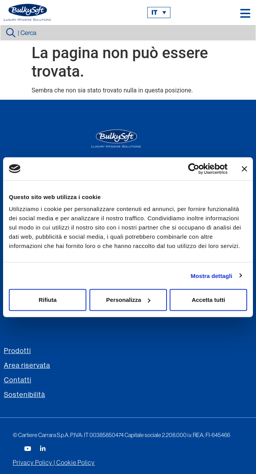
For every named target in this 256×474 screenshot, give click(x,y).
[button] (245, 14)
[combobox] (128, 33)
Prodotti (17, 350)
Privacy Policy (32, 462)
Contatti (17, 379)
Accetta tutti (208, 299)
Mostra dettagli (211, 275)
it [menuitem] (154, 12)
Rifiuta (48, 299)
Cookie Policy (75, 462)
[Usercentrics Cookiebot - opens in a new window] (193, 168)
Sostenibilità (24, 394)
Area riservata (27, 365)
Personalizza (128, 299)
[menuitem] (158, 12)
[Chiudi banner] (244, 168)
